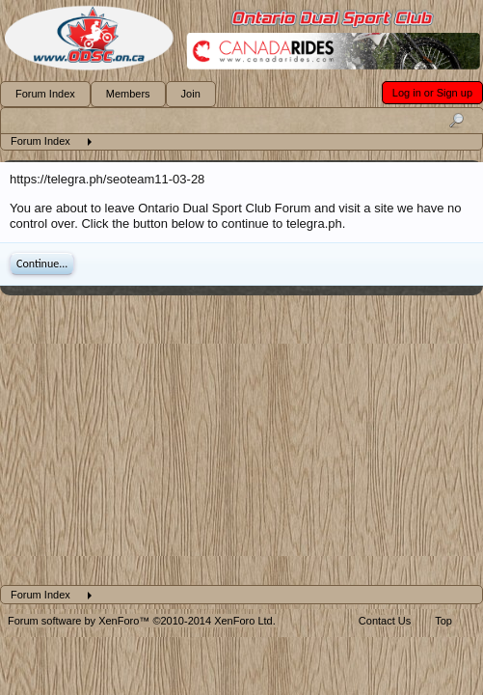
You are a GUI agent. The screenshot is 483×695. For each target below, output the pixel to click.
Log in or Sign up (432, 92)
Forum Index (45, 93)
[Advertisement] (241, 440)
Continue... (41, 263)
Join (191, 93)
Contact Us (385, 620)
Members (128, 93)
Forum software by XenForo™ (142, 620)
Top (443, 620)
